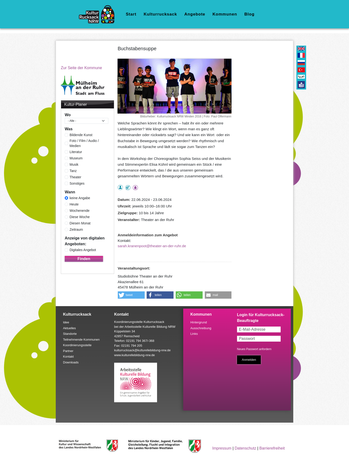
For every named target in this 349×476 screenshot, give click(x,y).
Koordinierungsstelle (77, 345)
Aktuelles (69, 328)
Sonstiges (77, 183)
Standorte (70, 334)
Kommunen (225, 14)
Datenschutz (245, 448)
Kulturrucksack (160, 14)
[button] (131, 295)
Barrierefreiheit (272, 448)
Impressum (221, 448)
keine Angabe (80, 198)
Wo (68, 115)
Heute (74, 204)
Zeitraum (76, 229)
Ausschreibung (200, 328)
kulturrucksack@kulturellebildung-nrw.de (142, 350)
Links (194, 334)
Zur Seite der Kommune (81, 68)
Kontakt (68, 356)
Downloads (71, 362)
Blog (249, 14)
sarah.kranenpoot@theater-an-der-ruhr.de (152, 246)
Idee (66, 322)
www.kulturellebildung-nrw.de (134, 355)
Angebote (194, 14)
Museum (76, 158)
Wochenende (79, 211)
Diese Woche (80, 217)
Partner (68, 351)
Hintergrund (198, 322)
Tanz (73, 171)
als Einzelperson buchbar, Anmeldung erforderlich (120, 187)
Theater (75, 177)
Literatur (76, 152)
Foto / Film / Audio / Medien (84, 143)
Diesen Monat (80, 223)
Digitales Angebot (83, 250)
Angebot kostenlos (127, 188)
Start (131, 14)
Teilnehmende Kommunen (81, 339)
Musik (74, 164)
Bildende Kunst (81, 135)
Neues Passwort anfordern (254, 349)
